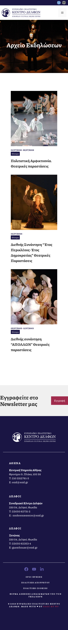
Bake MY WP (51, 606)
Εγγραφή (59, 400)
